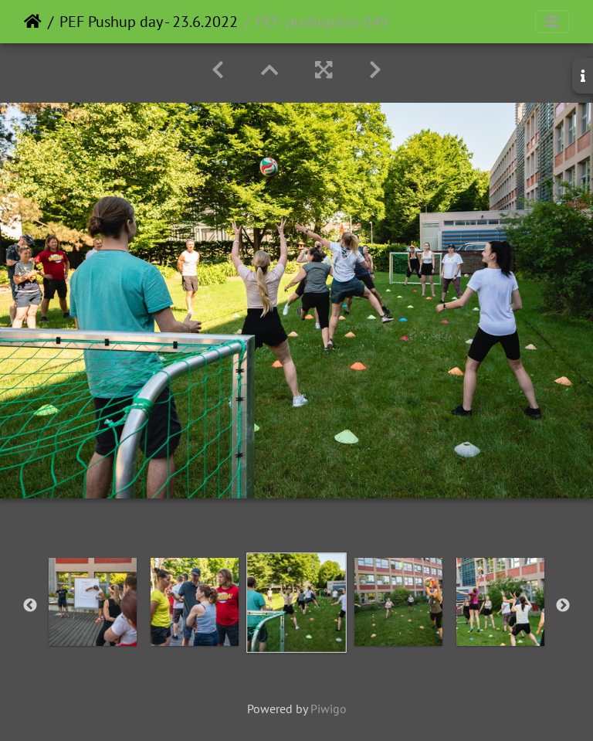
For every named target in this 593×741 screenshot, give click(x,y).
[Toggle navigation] (552, 21)
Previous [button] (30, 606)
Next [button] (563, 606)
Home (33, 21)
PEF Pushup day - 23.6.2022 (148, 22)
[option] (93, 602)
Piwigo (328, 708)
